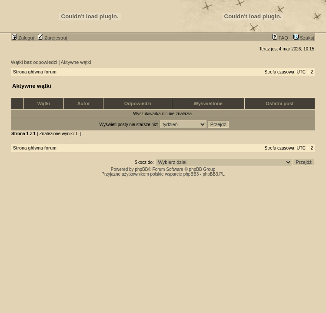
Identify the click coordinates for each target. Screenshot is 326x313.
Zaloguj (23, 37)
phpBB (141, 169)
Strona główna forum (35, 72)
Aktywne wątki (76, 62)
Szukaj (303, 37)
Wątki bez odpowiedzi (34, 62)
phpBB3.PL (214, 174)
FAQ (280, 37)
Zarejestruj (52, 37)
